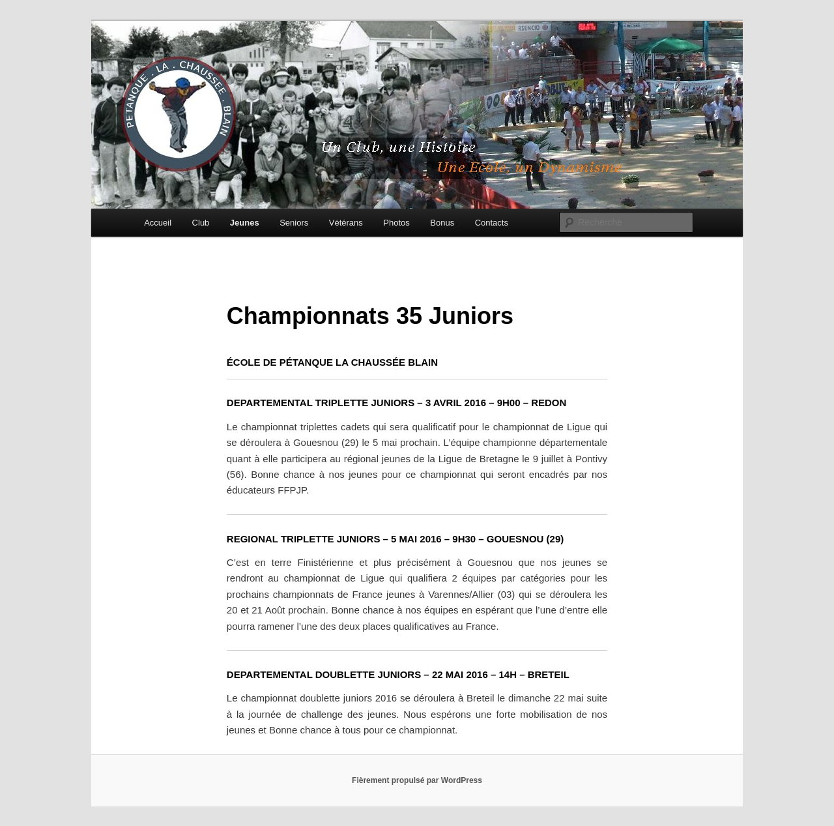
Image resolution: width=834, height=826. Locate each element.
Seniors (294, 223)
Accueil (157, 223)
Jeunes (244, 223)
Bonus (442, 223)
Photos (396, 223)
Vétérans (346, 223)
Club (201, 223)
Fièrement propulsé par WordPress (417, 780)
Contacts (491, 223)
